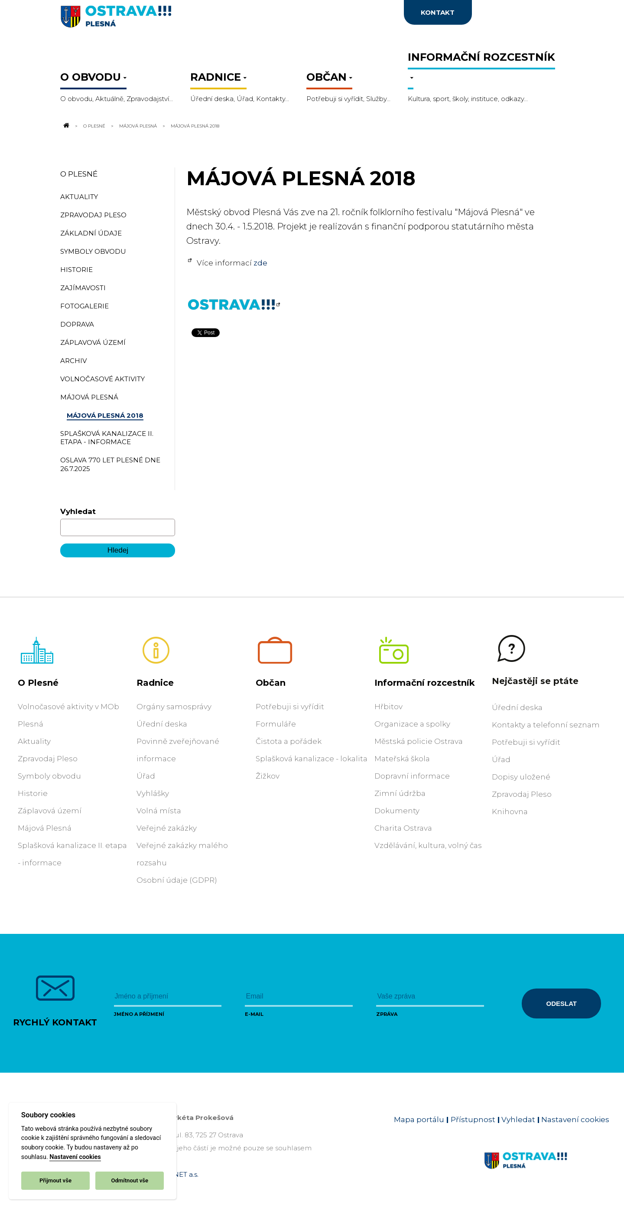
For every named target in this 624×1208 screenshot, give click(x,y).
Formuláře (276, 724)
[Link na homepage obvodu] (546, 1170)
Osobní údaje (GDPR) (176, 880)
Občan (271, 683)
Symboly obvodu (49, 776)
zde (260, 263)
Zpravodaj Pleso (48, 758)
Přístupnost (473, 1119)
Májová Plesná (138, 125)
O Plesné (94, 125)
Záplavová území (49, 810)
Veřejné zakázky (166, 828)
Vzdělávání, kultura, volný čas (428, 845)
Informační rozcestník (424, 683)
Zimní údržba (400, 793)
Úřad (145, 776)
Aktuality (34, 741)
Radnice (155, 683)
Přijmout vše (55, 1180)
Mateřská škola (402, 758)
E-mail (254, 1014)
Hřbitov (388, 706)
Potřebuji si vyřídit (290, 706)
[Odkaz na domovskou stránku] (65, 125)
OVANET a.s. (178, 1174)
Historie (33, 793)
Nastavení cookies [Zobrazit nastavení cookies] (575, 1119)
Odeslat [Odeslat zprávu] (561, 1003)
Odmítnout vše (129, 1180)
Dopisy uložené (521, 777)
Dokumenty (396, 810)
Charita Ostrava (403, 828)
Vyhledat (78, 511)
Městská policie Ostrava (418, 741)
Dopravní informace (412, 776)
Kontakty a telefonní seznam (546, 724)
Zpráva (386, 1014)
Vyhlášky (152, 793)
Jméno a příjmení (139, 1014)
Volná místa (158, 810)
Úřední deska (161, 724)
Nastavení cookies (75, 1157)
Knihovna (510, 811)
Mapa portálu (419, 1119)
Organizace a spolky (412, 724)
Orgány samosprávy (173, 706)
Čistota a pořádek (289, 741)
